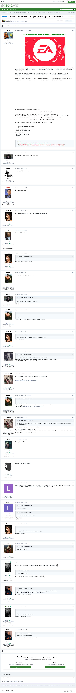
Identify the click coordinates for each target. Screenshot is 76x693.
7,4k (6, 496)
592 (7, 180)
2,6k (7, 556)
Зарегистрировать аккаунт (20, 667)
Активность (13, 9)
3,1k (7, 452)
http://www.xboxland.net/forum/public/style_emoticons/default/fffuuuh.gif (31, 592)
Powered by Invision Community (69, 691)
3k (7, 286)
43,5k (6, 575)
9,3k (7, 598)
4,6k (6, 364)
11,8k (7, 162)
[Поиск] (66, 9)
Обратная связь (9, 690)
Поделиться (60, 20)
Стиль (2, 690)
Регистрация (71, 1)
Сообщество (5, 10)
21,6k (6, 201)
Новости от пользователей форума (19, 21)
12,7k (7, 42)
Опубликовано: (21, 30)
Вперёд (7, 25)
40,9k (6, 243)
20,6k (6, 224)
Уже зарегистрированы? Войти (59, 1)
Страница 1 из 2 (16, 25)
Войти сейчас (55, 667)
